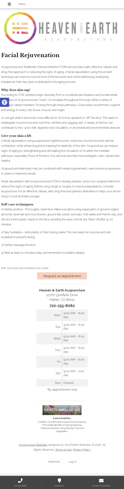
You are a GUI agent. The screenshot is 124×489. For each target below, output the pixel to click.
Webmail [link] (53, 461)
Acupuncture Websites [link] (33, 444)
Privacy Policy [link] (81, 449)
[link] (4, 102)
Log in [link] (72, 461)
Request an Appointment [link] (62, 276)
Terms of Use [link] (63, 449)
